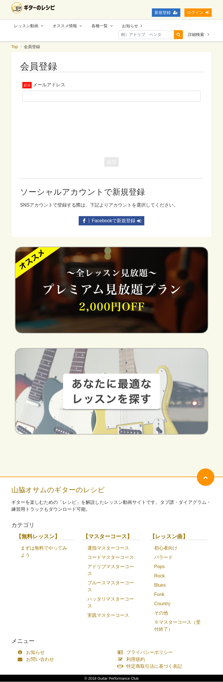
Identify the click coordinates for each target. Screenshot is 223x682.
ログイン (198, 12)
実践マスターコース (108, 615)
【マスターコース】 (107, 537)
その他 (161, 613)
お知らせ (132, 25)
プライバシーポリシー (146, 652)
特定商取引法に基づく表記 (151, 666)
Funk (159, 594)
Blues (160, 585)
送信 (111, 162)
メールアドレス (49, 85)
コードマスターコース (110, 557)
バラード (163, 557)
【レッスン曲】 (169, 537)
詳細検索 (198, 34)
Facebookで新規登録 (111, 220)
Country (162, 603)
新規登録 (166, 12)
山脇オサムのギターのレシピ (58, 490)
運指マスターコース (108, 548)
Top (14, 47)
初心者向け (165, 548)
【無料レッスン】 (38, 537)
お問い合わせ (37, 659)
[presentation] (111, 128)
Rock (159, 576)
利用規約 (132, 659)
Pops (159, 566)
